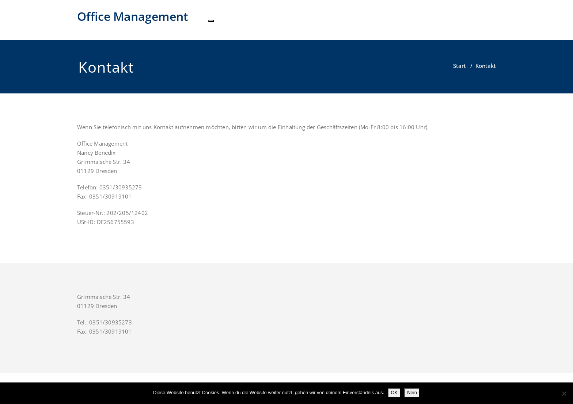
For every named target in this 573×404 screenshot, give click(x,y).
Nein (412, 392)
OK (394, 392)
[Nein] (564, 393)
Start (459, 65)
